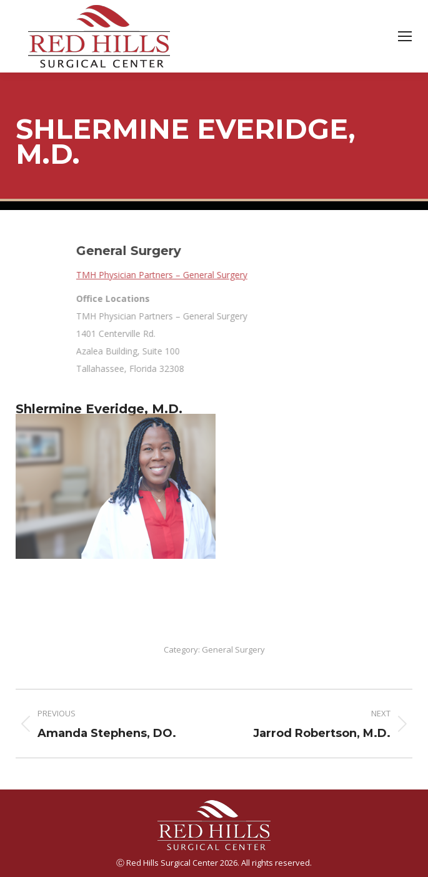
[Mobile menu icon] (404, 36)
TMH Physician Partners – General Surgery (258, 275)
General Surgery (233, 649)
